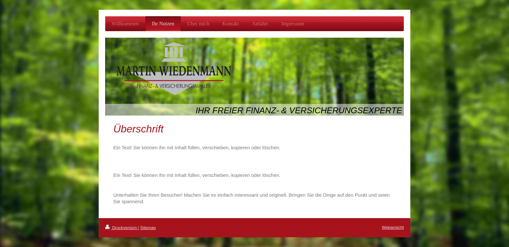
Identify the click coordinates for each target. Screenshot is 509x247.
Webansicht (393, 227)
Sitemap (148, 227)
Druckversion (121, 227)
